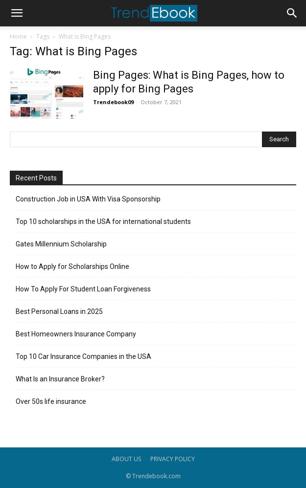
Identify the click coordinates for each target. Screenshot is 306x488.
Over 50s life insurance (51, 401)
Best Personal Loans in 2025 (59, 311)
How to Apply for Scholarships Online (72, 266)
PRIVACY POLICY (172, 459)
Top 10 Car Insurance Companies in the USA (83, 356)
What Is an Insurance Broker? (60, 379)
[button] (16, 13)
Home (18, 36)
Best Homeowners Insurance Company (76, 334)
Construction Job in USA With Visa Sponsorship (88, 199)
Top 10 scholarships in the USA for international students (103, 221)
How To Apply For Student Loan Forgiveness (83, 289)
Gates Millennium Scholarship (61, 244)
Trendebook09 (113, 102)
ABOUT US (126, 459)
